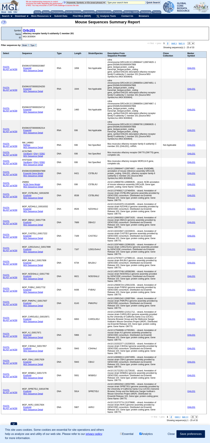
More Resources (40, 16)
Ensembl (27, 68)
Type (33, 45)
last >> (182, 43)
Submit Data (60, 16)
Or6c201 (29, 30)
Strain (25, 45)
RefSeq (26, 145)
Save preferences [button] (191, 433)
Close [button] (171, 433)
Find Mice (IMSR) (82, 16)
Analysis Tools (106, 16)
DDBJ (42, 154)
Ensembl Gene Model (33, 173)
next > (174, 43)
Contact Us (127, 16)
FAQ (15, 12)
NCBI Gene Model (31, 184)
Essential (126, 433)
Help (10, 12)
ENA (36, 154)
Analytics (146, 433)
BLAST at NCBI (10, 69)
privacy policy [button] (94, 433)
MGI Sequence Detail (33, 70)
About (3, 12)
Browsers (144, 16)
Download (20, 16)
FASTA (6, 67)
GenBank (27, 154)
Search (5, 16)
